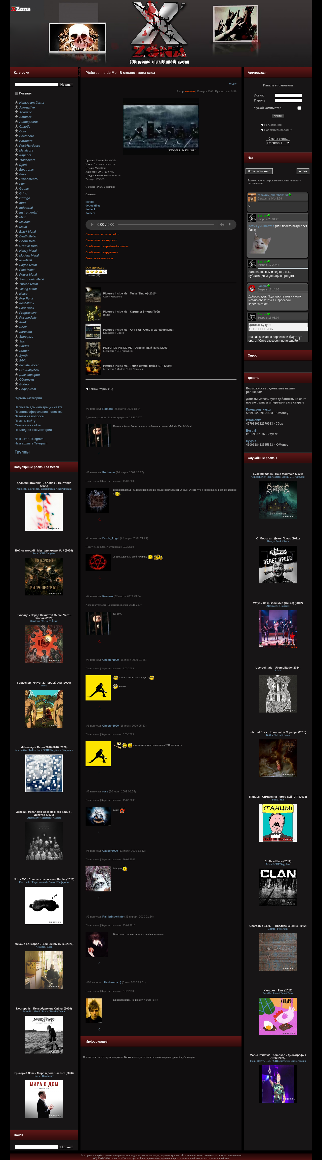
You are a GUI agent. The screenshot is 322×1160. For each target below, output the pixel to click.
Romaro (107, 408)
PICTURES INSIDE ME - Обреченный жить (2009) (135, 347)
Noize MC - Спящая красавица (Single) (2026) (44, 879)
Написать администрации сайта (39, 407)
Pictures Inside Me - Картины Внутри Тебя (131, 311)
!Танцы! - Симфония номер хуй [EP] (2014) (278, 796)
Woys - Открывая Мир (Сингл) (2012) (278, 602)
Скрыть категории (28, 398)
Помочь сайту (25, 421)
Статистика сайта (28, 425)
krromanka (253, 420)
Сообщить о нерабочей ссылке (107, 246)
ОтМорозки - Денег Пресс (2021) (278, 538)
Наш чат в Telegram (29, 439)
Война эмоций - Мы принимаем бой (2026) (44, 550)
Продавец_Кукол (258, 409)
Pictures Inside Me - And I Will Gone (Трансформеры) (138, 329)
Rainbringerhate (113, 916)
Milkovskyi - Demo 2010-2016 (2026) (44, 747)
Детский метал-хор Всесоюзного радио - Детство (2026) (44, 813)
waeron (190, 91)
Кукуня (251, 441)
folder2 (90, 213)
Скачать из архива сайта (102, 234)
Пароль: (260, 100)
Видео (232, 83)
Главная (25, 93)
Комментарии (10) (99, 388)
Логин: (259, 95)
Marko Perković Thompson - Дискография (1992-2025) (278, 1056)
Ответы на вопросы (30, 416)
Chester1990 (110, 659)
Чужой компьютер (267, 108)
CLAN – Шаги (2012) (278, 861)
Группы (22, 452)
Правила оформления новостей (39, 412)
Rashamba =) (112, 982)
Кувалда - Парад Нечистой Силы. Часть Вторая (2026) (44, 617)
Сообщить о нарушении (102, 252)
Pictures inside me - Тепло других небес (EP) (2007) (137, 365)
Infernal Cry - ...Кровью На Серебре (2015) (278, 732)
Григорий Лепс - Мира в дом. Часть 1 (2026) (44, 1073)
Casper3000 (110, 850)
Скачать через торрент (101, 240)
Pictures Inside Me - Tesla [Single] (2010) (129, 293)
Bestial (251, 430)
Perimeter (108, 472)
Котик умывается (262, 226)
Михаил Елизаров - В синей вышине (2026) (44, 943)
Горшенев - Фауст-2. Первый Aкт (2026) (44, 682)
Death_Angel (110, 538)
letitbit (90, 201)
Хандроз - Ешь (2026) (278, 990)
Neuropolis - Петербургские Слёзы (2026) (44, 1008)
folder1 (90, 209)
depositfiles (93, 205)
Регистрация (273, 124)
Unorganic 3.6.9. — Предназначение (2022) (278, 925)
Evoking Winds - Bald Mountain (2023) (278, 473)
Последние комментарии (33, 430)
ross (105, 791)
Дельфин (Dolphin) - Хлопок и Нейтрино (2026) (44, 484)
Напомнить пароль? (278, 129)
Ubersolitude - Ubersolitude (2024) (277, 667)
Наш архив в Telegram (31, 443)
